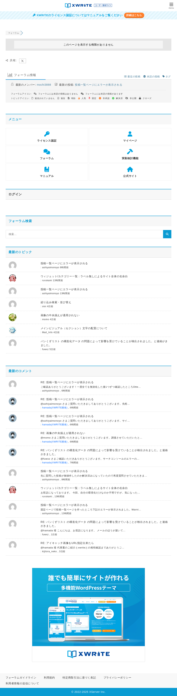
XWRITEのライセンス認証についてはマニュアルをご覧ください (78, 15)
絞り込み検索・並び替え (56, 302)
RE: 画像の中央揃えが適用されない (63, 433)
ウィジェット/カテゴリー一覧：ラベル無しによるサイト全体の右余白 (84, 276)
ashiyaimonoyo (50, 267)
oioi (44, 306)
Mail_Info (47, 332)
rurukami (47, 280)
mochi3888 (44, 84)
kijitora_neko (49, 551)
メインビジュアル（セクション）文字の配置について (74, 328)
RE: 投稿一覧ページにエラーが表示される (67, 382)
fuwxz (45, 349)
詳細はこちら (134, 15)
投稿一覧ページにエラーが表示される (98, 84)
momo (45, 319)
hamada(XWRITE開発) (55, 407)
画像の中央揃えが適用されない (60, 315)
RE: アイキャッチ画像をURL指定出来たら (67, 542)
